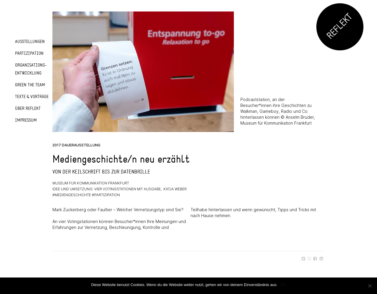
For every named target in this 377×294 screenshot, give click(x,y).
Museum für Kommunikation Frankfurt (90, 183)
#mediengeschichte (71, 195)
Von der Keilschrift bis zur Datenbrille (101, 172)
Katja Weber (175, 189)
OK (283, 285)
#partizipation (106, 195)
